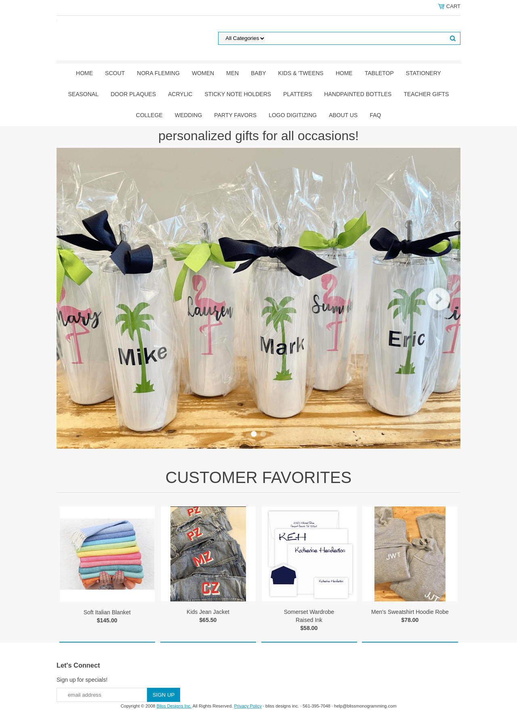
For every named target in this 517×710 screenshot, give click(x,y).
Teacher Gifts (426, 94)
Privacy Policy (247, 706)
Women (203, 73)
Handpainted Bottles (357, 94)
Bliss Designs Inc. (174, 706)
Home (84, 73)
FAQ (375, 115)
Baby (258, 73)
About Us (343, 115)
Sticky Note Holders (237, 94)
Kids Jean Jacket (208, 612)
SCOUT (115, 73)
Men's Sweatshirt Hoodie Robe (410, 612)
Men (232, 73)
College (149, 115)
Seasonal (83, 94)
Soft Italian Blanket (107, 612)
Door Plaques (133, 94)
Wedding (188, 115)
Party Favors (235, 115)
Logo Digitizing (293, 115)
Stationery (423, 73)
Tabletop (379, 73)
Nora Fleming (158, 73)
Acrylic (180, 94)
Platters (297, 94)
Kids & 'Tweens (301, 73)
